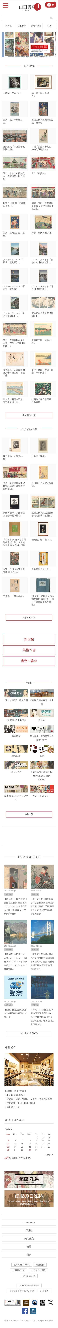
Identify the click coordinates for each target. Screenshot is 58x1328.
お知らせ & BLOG (29, 856)
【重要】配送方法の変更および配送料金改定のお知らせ (15, 1013)
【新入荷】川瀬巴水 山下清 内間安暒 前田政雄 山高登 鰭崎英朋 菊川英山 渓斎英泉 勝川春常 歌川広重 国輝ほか (42, 1017)
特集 (49, 25)
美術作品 (22, 25)
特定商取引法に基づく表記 (22, 1291)
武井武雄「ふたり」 (41, 569)
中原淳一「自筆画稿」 (14, 596)
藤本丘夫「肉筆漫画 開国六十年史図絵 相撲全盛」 (14, 372)
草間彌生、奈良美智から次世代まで (42, 736)
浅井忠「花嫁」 (39, 456)
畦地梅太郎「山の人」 (42, 539)
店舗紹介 (40, 1264)
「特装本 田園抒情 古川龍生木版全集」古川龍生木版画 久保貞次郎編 (14, 542)
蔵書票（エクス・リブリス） (16, 796)
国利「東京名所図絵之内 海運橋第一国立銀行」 (14, 176)
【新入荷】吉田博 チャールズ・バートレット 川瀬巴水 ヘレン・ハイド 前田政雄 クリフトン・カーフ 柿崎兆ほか (15, 961)
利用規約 (44, 1291)
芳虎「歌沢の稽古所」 (42, 232)
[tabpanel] (29, 44)
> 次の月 (49, 1154)
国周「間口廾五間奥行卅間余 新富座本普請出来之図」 (43, 206)
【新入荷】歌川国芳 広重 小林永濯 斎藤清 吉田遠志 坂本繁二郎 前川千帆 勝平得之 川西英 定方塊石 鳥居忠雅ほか (42, 906)
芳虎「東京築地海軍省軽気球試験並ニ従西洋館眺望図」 (14, 486)
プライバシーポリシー (29, 1285)
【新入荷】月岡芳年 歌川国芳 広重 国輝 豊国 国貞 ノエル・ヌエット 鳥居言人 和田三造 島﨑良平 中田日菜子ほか (15, 906)
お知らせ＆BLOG (22, 1264)
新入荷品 (29, 65)
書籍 (29, 1246)
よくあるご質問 (38, 1270)
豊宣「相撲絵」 (39, 173)
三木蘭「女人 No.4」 (13, 93)
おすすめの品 (29, 429)
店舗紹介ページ (12, 1107)
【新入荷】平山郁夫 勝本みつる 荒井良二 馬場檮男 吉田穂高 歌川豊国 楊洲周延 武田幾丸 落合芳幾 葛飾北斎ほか (42, 961)
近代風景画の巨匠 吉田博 (42, 700)
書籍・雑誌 (36, 25)
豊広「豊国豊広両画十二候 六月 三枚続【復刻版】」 (14, 343)
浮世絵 (9, 25)
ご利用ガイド (19, 1270)
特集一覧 (29, 814)
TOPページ (29, 1222)
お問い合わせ (29, 1276)
